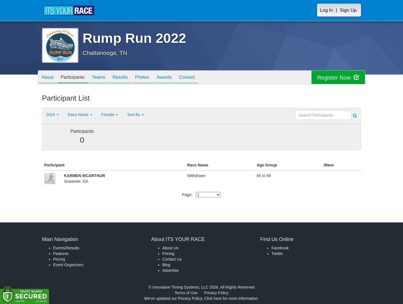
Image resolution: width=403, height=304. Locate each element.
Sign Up (348, 10)
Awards (176, 77)
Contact (201, 77)
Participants (76, 77)
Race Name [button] (80, 114)
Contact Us (172, 259)
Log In (326, 10)
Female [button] (109, 114)
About (48, 77)
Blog (166, 265)
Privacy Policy (216, 293)
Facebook (280, 248)
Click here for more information (231, 298)
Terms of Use (186, 293)
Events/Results (66, 248)
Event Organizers (68, 265)
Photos (151, 77)
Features (61, 253)
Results (127, 77)
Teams (104, 77)
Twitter (277, 253)
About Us (170, 248)
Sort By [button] (135, 114)
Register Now (338, 77)
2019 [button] (52, 114)
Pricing (59, 259)
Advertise (170, 270)
